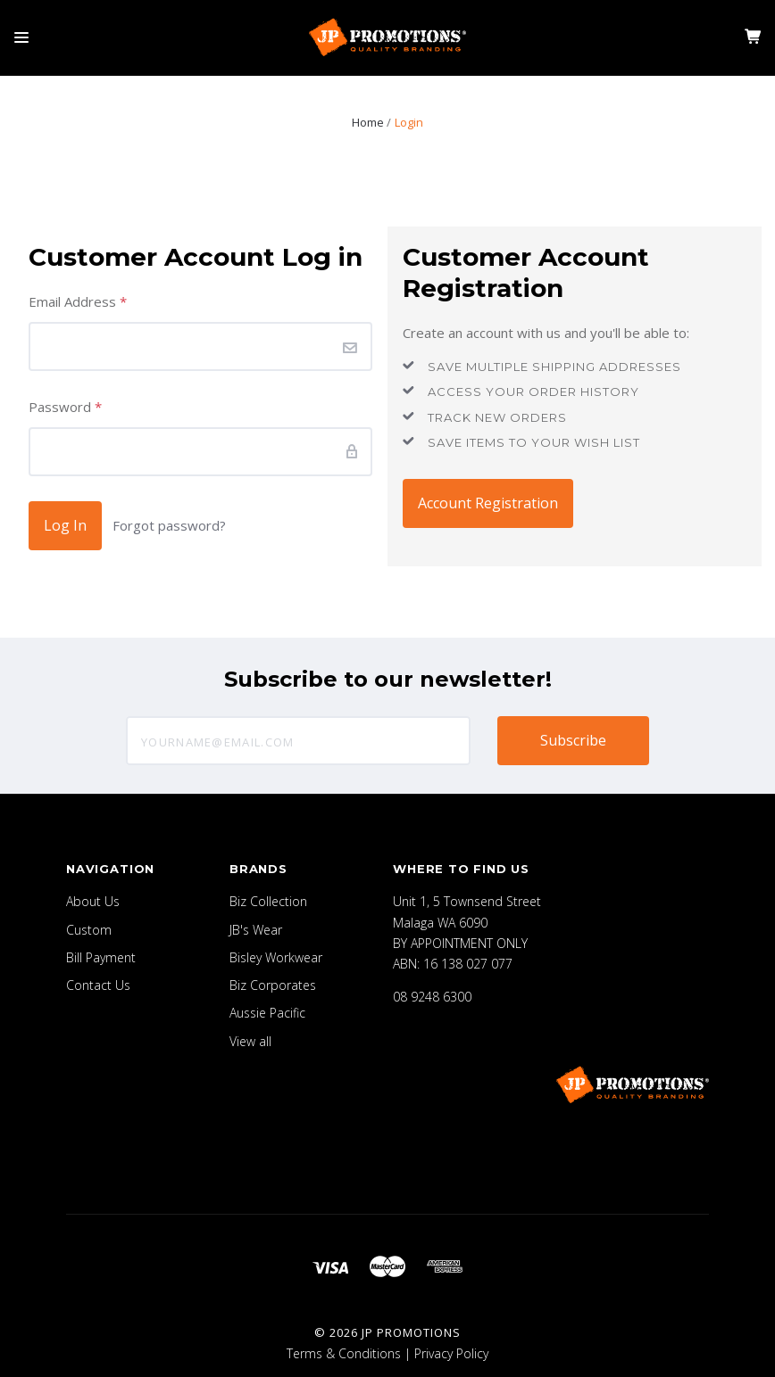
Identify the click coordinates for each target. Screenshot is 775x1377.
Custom (89, 929)
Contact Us (98, 985)
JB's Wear (255, 929)
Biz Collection (268, 901)
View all (250, 1041)
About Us (93, 901)
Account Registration (488, 503)
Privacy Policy (451, 1353)
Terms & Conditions (344, 1353)
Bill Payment (101, 957)
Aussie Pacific (267, 1012)
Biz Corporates (272, 985)
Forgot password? (169, 525)
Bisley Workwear (275, 957)
